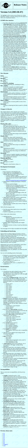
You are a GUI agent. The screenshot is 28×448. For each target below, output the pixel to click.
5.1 (4, 438)
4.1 (4, 442)
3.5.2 (4, 445)
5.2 (4, 437)
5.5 (4, 433)
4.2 (4, 440)
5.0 (4, 439)
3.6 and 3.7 (5, 444)
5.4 (4, 434)
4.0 (4, 443)
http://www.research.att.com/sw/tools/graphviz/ (16, 180)
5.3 (4, 435)
